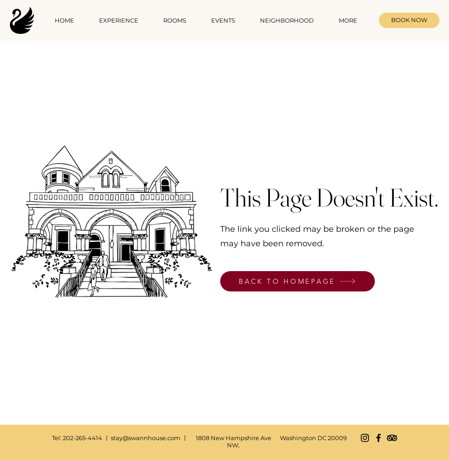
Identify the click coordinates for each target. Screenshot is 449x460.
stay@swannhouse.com (145, 437)
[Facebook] (378, 437)
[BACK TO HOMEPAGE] (297, 281)
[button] (175, 20)
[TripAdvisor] (392, 437)
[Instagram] (364, 437)
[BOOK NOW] (409, 20)
